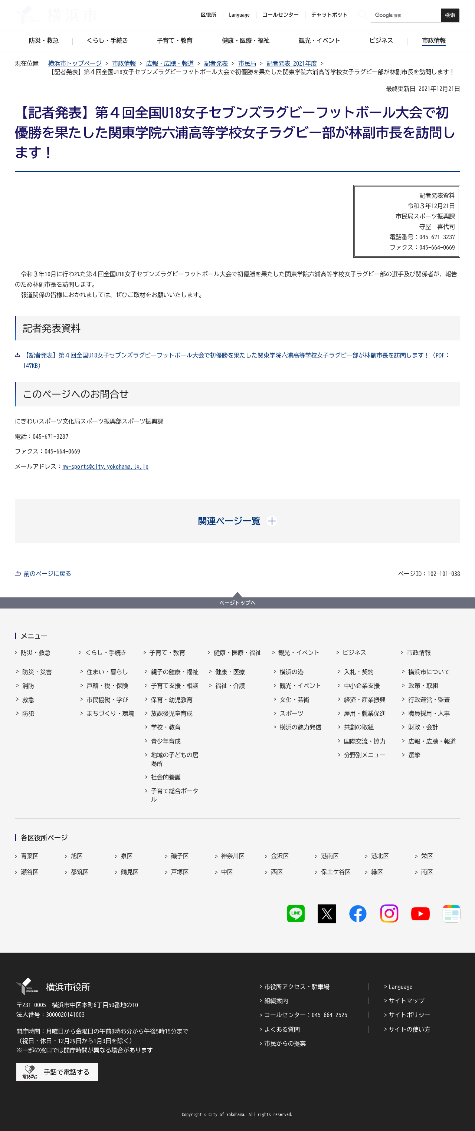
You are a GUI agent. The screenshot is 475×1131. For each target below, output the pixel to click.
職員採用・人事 (429, 713)
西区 (277, 872)
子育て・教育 (167, 653)
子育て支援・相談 (175, 686)
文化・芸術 (294, 700)
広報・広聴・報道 (170, 63)
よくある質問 (282, 1029)
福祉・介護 (230, 686)
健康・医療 (230, 672)
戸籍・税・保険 (107, 686)
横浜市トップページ (75, 63)
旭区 (77, 856)
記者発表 (216, 63)
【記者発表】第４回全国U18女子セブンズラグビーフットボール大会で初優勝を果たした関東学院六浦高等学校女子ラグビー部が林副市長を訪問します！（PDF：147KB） (237, 360)
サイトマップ (407, 1001)
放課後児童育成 (172, 713)
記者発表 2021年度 (291, 63)
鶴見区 (130, 872)
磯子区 (180, 856)
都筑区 (80, 872)
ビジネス (354, 653)
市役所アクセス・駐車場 (297, 987)
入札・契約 (359, 672)
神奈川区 (233, 856)
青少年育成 (166, 741)
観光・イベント (299, 653)
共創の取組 (359, 727)
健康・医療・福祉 (237, 653)
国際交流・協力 (365, 741)
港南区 (330, 856)
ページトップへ (237, 603)
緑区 (377, 872)
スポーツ (292, 713)
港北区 (380, 856)
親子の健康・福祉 (175, 672)
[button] (237, 521)
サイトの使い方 (409, 1029)
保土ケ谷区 (336, 872)
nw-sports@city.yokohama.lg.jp (105, 466)
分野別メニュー (365, 755)
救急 (28, 700)
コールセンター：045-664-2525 (305, 1015)
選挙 (414, 755)
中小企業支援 (362, 686)
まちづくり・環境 (110, 713)
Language (401, 987)
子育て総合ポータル (175, 795)
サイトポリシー (409, 1015)
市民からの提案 (285, 1043)
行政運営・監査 (429, 700)
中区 (227, 872)
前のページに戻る (47, 574)
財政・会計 (423, 727)
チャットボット (329, 14)
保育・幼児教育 (172, 700)
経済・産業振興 (365, 700)
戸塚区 (180, 872)
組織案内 (276, 1001)
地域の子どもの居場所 (175, 759)
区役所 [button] (208, 14)
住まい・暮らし (107, 672)
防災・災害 (37, 672)
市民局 (247, 63)
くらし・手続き (106, 653)
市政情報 (124, 63)
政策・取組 (423, 686)
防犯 (28, 713)
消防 (28, 686)
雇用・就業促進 (365, 713)
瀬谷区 (30, 872)
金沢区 (280, 856)
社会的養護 (166, 777)
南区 (427, 872)
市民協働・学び (107, 700)
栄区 (427, 856)
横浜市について (429, 672)
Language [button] (239, 14)
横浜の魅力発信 (300, 727)
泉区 (127, 856)
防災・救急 (35, 653)
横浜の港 (292, 672)
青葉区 (30, 856)
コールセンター (280, 14)
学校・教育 (166, 727)
